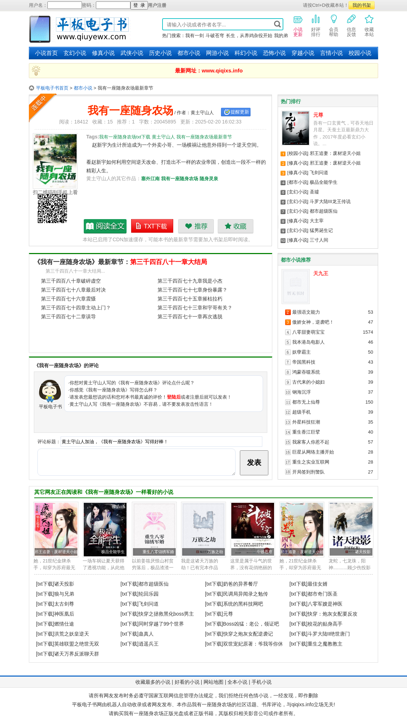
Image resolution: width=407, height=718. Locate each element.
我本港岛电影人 (308, 342)
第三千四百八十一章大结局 (168, 262)
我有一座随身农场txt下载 (152, 226)
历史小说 (160, 53)
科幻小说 (246, 53)
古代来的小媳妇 (308, 382)
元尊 (318, 115)
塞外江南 (150, 178)
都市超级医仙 (324, 211)
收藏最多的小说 (152, 682)
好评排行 (315, 25)
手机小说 (262, 682)
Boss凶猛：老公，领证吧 (251, 624)
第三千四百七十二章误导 (68, 316)
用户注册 (157, 5)
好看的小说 (187, 682)
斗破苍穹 (215, 35)
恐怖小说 (274, 53)
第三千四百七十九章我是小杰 (190, 281)
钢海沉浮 (301, 392)
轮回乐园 (149, 594)
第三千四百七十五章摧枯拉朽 (190, 299)
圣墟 (314, 191)
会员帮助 (333, 25)
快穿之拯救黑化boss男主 (166, 614)
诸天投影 (363, 552)
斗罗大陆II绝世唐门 (329, 634)
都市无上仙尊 (306, 402)
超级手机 (301, 412)
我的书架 (361, 5)
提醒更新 (240, 112)
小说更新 (298, 25)
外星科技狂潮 (306, 422)
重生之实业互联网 (310, 462)
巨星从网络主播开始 (313, 452)
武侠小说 (131, 53)
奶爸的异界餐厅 (240, 584)
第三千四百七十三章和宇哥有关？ (195, 307)
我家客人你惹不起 (310, 442)
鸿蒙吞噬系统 (306, 372)
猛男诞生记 (321, 230)
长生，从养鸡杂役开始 (249, 35)
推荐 (196, 226)
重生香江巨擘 (306, 432)
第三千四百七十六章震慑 (68, 299)
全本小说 (237, 682)
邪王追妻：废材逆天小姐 (335, 153)
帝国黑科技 (303, 362)
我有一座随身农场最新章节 (105, 226)
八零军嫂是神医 (325, 604)
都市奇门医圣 (323, 594)
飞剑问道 (319, 172)
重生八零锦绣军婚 (158, 552)
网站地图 (213, 682)
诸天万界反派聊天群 (76, 654)
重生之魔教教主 (325, 644)
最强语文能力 (306, 312)
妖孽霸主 (301, 352)
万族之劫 (215, 552)
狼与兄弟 (64, 594)
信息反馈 (351, 25)
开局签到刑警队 (308, 472)
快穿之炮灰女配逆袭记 (248, 634)
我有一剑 (194, 35)
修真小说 (103, 53)
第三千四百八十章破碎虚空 (71, 281)
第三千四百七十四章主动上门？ (76, 307)
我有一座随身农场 (179, 178)
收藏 (235, 226)
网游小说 (217, 53)
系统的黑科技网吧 (243, 604)
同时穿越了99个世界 (161, 624)
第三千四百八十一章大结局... (75, 271)
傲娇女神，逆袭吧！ (313, 322)
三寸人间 (319, 240)
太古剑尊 (64, 604)
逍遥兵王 (149, 644)
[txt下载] (45, 584)
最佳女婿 (318, 584)
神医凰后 (64, 614)
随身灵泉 (209, 178)
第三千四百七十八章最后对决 (73, 290)
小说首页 (46, 53)
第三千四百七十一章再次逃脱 (190, 316)
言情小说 (331, 53)
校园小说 (360, 53)
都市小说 (188, 53)
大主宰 (317, 220)
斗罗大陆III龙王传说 (330, 201)
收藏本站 (369, 25)
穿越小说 (303, 53)
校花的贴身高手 (325, 624)
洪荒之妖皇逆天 (71, 634)
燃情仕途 (64, 624)
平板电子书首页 (52, 88)
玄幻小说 (74, 53)
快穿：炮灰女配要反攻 (332, 614)
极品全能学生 (324, 182)
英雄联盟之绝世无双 (76, 644)
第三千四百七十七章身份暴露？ (192, 290)
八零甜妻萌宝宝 (308, 332)
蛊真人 (146, 634)
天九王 (320, 273)
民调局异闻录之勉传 (245, 594)
